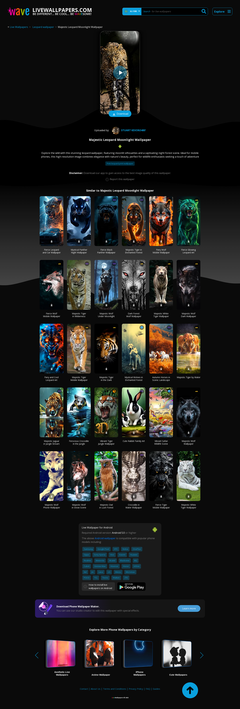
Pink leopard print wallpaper (120, 163)
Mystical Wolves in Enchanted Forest (134, 378)
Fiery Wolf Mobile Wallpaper (161, 251)
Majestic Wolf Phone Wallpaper (51, 506)
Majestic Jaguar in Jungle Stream (51, 442)
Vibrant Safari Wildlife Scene (161, 442)
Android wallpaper (105, 538)
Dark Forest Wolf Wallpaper (133, 315)
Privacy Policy (136, 688)
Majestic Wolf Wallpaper (188, 442)
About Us (95, 688)
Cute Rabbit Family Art (134, 441)
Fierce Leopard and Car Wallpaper (52, 251)
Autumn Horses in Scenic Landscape (161, 378)
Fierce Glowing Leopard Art (188, 251)
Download (120, 114)
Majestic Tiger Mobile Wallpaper (79, 378)
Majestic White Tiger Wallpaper (161, 315)
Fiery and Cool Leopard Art (51, 378)
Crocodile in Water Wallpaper (134, 506)
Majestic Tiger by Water (188, 377)
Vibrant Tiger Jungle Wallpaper (106, 442)
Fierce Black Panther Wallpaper (106, 251)
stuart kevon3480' (128, 130)
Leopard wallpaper (43, 27)
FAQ (148, 688)
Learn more (189, 608)
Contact (84, 688)
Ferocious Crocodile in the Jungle (79, 442)
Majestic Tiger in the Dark (106, 378)
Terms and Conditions (114, 688)
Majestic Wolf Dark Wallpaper (188, 315)
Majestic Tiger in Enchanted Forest (133, 251)
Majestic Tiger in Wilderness (79, 315)
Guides (156, 688)
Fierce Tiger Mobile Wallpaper (161, 506)
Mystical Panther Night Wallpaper (79, 251)
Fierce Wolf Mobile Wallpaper (51, 315)
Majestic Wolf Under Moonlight (106, 315)
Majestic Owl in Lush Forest (106, 506)
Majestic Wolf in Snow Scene (79, 506)
